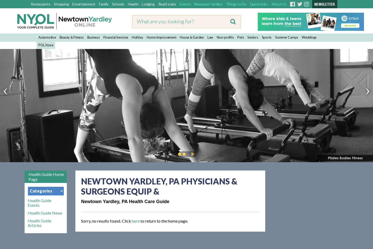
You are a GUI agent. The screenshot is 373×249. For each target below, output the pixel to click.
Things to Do (236, 4)
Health (133, 4)
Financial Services (115, 37)
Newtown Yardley (208, 4)
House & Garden (192, 37)
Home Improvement (161, 37)
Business (93, 37)
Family (104, 4)
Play (192, 154)
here (136, 220)
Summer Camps (286, 37)
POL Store (45, 45)
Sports (267, 37)
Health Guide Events (39, 203)
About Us (278, 4)
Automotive (47, 37)
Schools (118, 4)
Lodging (148, 4)
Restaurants (40, 4)
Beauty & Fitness (72, 37)
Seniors (252, 37)
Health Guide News (45, 213)
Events (185, 4)
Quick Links (259, 4)
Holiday (137, 37)
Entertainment (83, 4)
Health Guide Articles (39, 223)
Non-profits (225, 37)
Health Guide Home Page (46, 177)
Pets (240, 37)
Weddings (309, 37)
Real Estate (167, 4)
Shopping (61, 4)
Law (210, 37)
